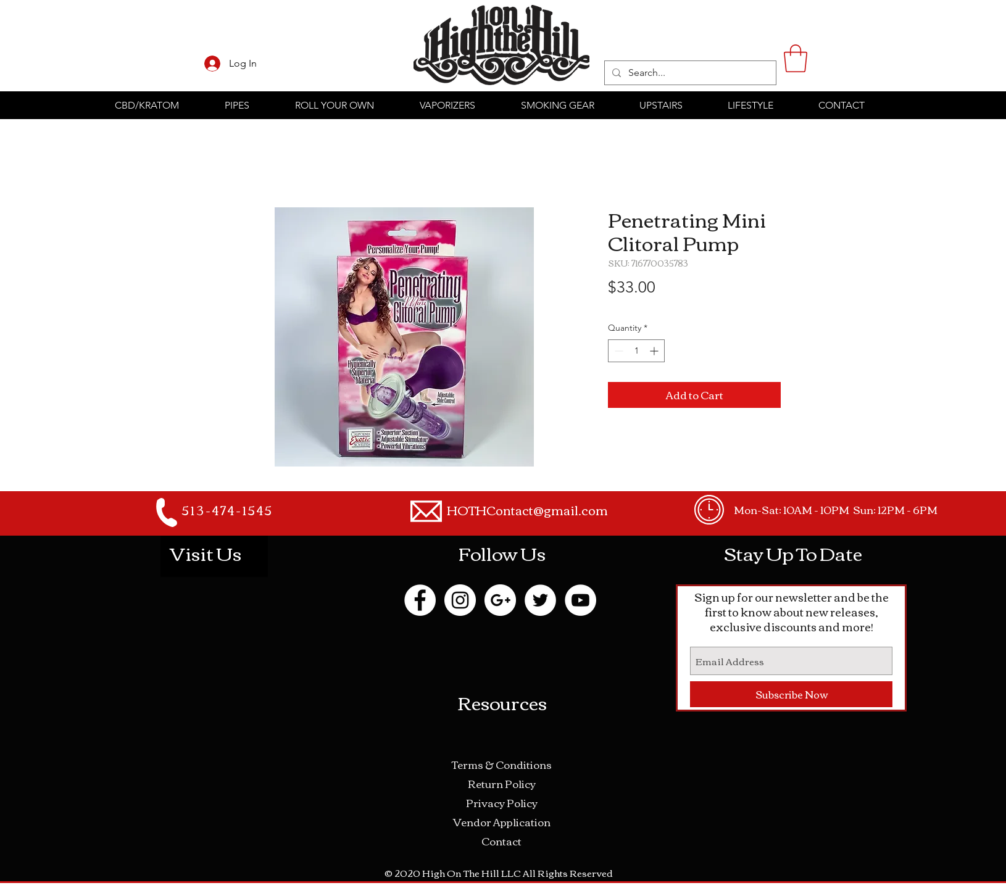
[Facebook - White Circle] (420, 600)
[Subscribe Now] (791, 694)
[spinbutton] (636, 351)
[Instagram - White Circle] (460, 600)
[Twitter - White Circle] (540, 600)
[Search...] (689, 73)
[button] (795, 58)
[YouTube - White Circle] (580, 600)
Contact (501, 840)
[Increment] (655, 351)
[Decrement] (617, 351)
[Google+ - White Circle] (500, 600)
